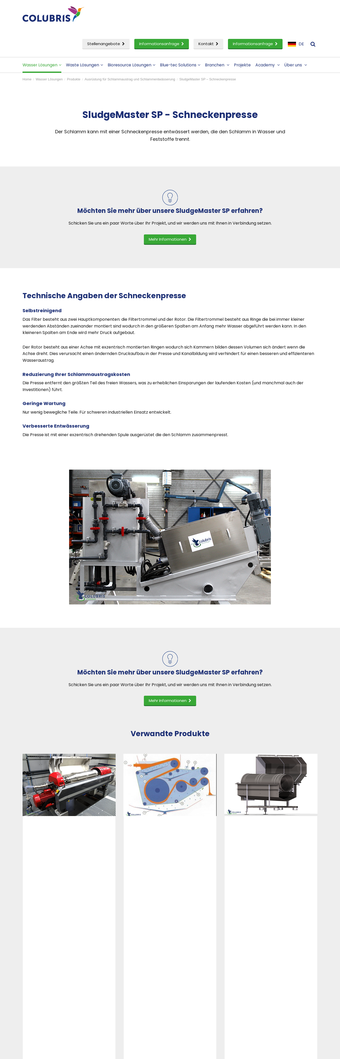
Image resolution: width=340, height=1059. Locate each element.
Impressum (266, 972)
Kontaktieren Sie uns (275, 964)
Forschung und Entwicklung (55, 989)
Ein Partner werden (198, 981)
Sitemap (160, 1051)
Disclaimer (80, 1051)
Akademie (114, 972)
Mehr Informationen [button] (170, 239)
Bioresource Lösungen (131, 65)
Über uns (295, 65)
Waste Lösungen (84, 65)
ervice (36, 998)
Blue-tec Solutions (180, 65)
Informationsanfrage (161, 43)
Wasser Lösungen (42, 65)
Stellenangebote (106, 43)
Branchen (217, 65)
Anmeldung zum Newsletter (283, 981)
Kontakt (208, 43)
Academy (267, 65)
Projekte (242, 65)
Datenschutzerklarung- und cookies (121, 1051)
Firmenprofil (191, 964)
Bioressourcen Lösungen (52, 981)
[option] (69, 813)
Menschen (189, 972)
